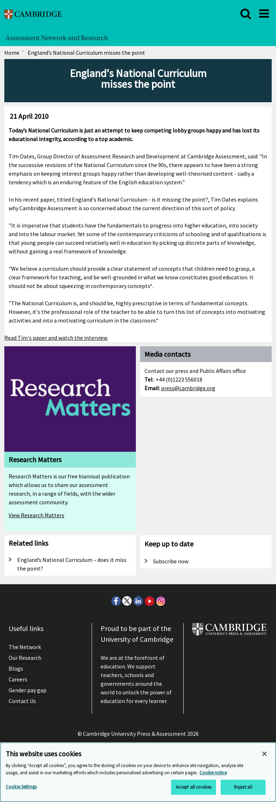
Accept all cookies (193, 787)
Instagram (160, 601)
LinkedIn (138, 601)
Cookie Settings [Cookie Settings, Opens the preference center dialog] (21, 787)
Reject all (243, 787)
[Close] (264, 754)
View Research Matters (36, 515)
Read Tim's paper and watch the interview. (56, 337)
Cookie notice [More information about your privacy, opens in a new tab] (213, 773)
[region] (138, 772)
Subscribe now (170, 561)
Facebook (116, 601)
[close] (246, 14)
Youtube (149, 601)
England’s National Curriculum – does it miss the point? (71, 564)
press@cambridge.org (188, 388)
